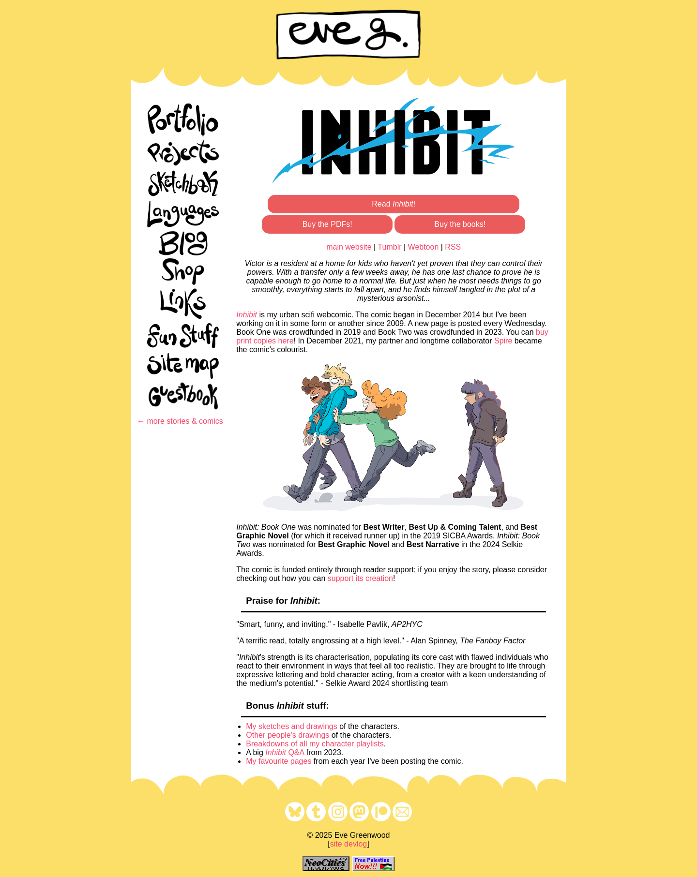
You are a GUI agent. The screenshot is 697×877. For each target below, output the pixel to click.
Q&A (284, 752)
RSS (453, 247)
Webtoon (423, 247)
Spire (503, 341)
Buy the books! (459, 224)
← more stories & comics (180, 421)
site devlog (348, 844)
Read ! (393, 204)
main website (348, 247)
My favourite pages (278, 761)
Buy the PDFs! (327, 224)
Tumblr (389, 247)
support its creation (360, 578)
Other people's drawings (287, 735)
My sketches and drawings (291, 726)
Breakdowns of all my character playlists (315, 744)
